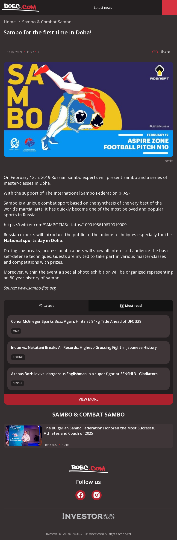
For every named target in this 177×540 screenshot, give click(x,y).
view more (88, 399)
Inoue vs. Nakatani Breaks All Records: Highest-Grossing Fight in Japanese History (84, 347)
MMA (16, 331)
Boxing (18, 357)
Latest (46, 305)
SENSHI (17, 383)
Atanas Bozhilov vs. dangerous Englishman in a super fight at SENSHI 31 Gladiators (84, 373)
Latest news (103, 7)
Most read (131, 305)
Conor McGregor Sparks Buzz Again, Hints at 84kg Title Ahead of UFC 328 (76, 321)
